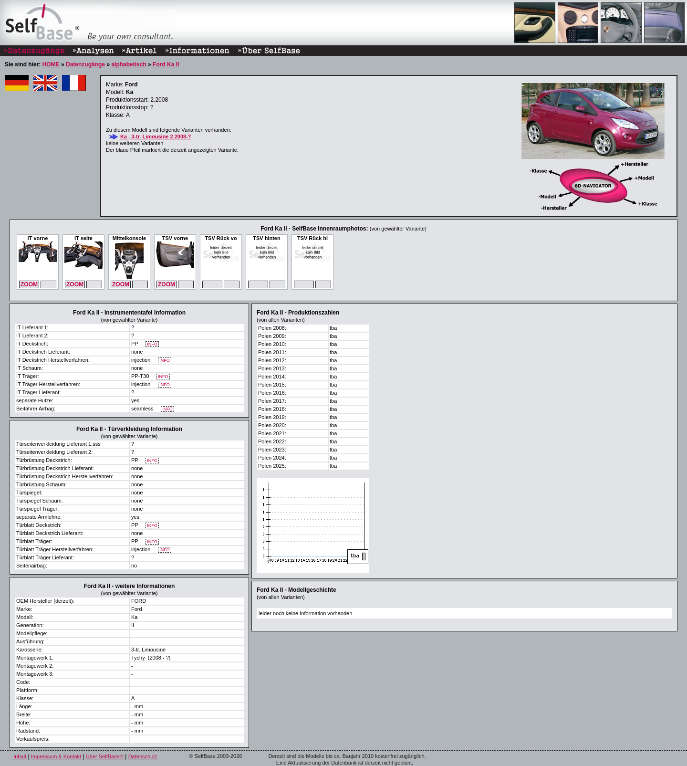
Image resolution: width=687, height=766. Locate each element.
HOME (51, 64)
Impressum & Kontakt (56, 756)
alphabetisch (128, 64)
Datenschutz (142, 756)
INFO (152, 344)
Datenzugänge (85, 64)
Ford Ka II (166, 64)
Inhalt (19, 756)
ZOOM (29, 284)
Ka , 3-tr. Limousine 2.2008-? (155, 136)
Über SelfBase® (105, 756)
